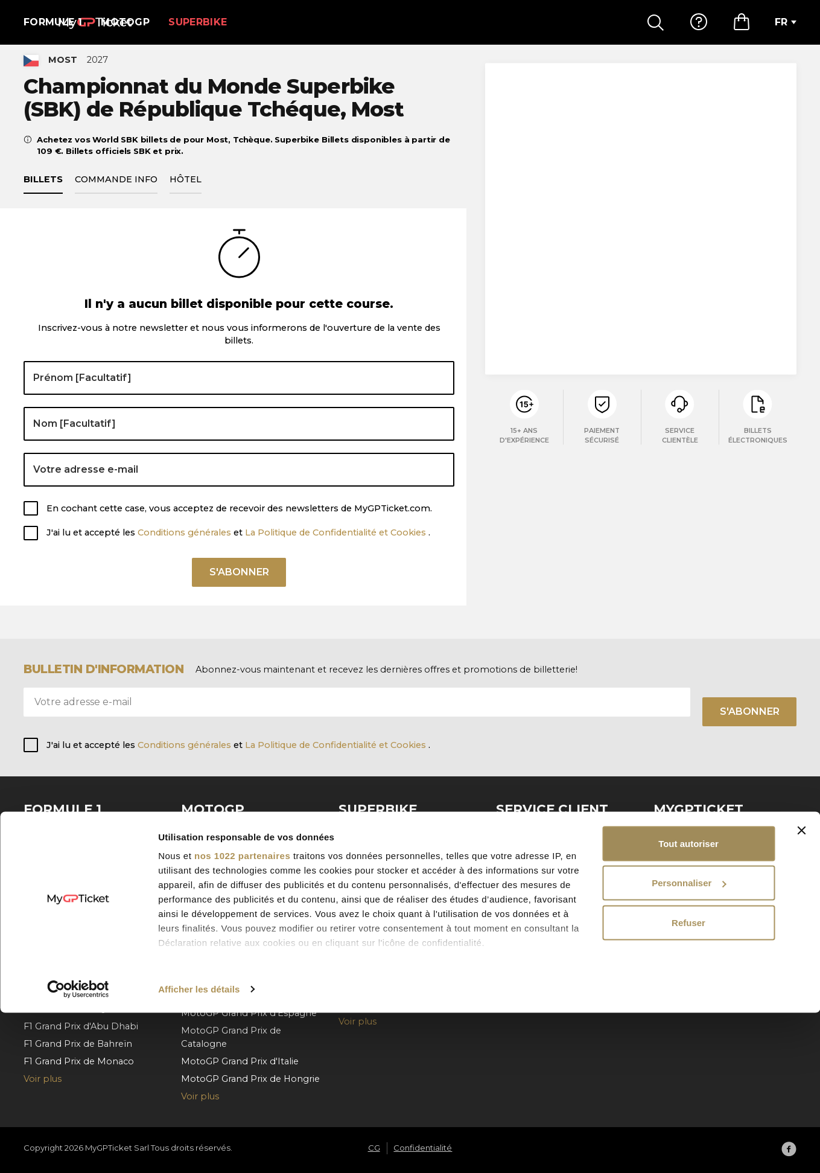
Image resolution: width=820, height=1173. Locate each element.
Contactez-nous (531, 903)
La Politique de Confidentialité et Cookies (336, 547)
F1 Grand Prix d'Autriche (75, 850)
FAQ (505, 833)
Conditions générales (186, 547)
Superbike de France (384, 850)
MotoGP (125, 22)
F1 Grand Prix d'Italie (68, 921)
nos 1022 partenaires (242, 1016)
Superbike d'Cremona (387, 868)
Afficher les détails (199, 1149)
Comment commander (549, 850)
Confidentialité (686, 868)
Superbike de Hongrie (387, 969)
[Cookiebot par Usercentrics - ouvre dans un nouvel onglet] (78, 1149)
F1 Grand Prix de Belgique (80, 868)
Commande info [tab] (116, 193)
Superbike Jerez (374, 886)
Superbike (197, 22)
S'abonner (239, 590)
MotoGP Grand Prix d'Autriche (247, 960)
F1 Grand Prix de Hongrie (78, 886)
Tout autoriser (688, 1004)
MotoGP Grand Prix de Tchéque (251, 833)
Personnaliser (689, 1043)
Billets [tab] (43, 193)
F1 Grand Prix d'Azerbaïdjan (83, 956)
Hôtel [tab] (186, 193)
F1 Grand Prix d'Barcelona (80, 833)
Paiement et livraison (542, 868)
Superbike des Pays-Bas (391, 952)
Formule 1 (53, 22)
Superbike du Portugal (388, 933)
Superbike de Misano (385, 833)
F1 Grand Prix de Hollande (81, 903)
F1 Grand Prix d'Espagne (77, 938)
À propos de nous (693, 833)
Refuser (688, 1083)
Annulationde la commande (558, 886)
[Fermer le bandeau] (801, 990)
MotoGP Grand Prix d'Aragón (245, 912)
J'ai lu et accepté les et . (238, 547)
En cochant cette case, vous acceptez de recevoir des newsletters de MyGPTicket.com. (239, 522)
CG (660, 850)
